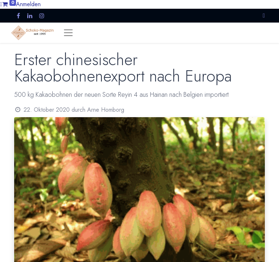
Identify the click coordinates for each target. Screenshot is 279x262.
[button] (264, 15)
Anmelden (28, 4)
